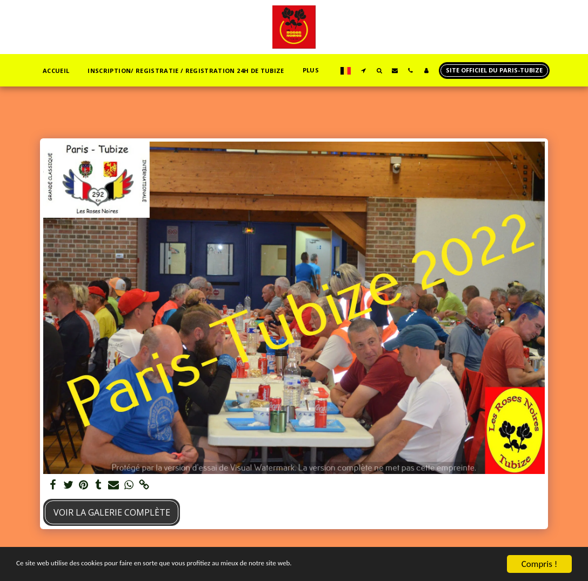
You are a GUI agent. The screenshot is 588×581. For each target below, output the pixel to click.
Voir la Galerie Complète (112, 512)
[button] (363, 70)
